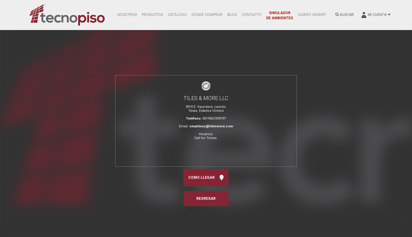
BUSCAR (344, 15)
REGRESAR (206, 198)
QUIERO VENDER (312, 15)
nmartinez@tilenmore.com (211, 126)
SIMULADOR (279, 15)
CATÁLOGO (177, 15)
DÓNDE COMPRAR (207, 15)
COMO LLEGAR (206, 178)
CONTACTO (251, 15)
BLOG (232, 15)
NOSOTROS (127, 15)
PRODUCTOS (152, 15)
